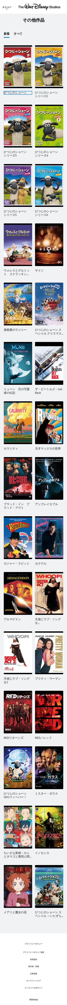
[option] (9, 35)
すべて (18, 34)
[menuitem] (6, 7)
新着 (6, 34)
